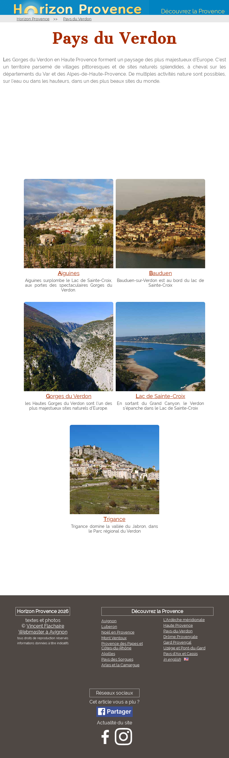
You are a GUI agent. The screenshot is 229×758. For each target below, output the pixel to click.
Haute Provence (178, 625)
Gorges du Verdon (69, 396)
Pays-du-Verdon (178, 631)
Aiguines (69, 273)
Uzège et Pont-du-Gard (184, 648)
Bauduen (160, 273)
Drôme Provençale (180, 636)
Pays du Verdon (77, 19)
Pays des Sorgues (117, 659)
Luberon (109, 626)
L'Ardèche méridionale (184, 619)
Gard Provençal (177, 642)
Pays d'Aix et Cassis (180, 653)
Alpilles (108, 653)
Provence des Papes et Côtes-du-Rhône (122, 645)
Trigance (114, 519)
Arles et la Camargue (120, 665)
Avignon (109, 621)
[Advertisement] (114, 131)
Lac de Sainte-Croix (160, 396)
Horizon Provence (33, 19)
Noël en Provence (117, 632)
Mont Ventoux (114, 638)
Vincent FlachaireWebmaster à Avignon (42, 628)
